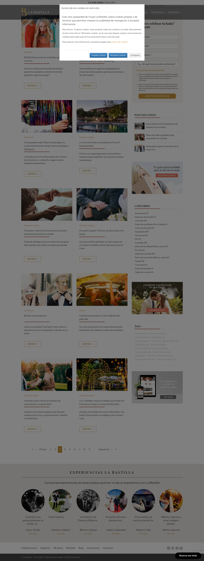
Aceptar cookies (99, 55)
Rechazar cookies (118, 55)
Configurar (135, 55)
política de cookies (119, 42)
